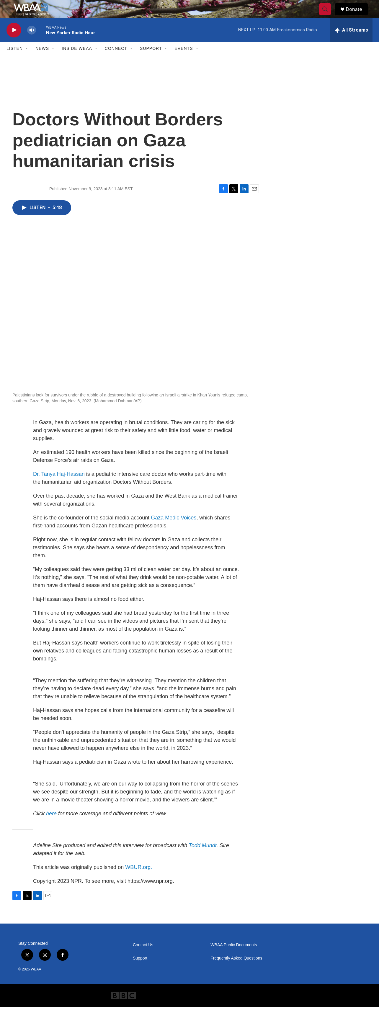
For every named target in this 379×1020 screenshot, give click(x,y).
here (51, 826)
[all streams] (351, 43)
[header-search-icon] (328, 16)
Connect (116, 61)
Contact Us (143, 957)
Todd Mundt (202, 858)
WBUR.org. (138, 880)
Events (183, 61)
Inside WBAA (77, 61)
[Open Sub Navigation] (27, 61)
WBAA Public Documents (233, 957)
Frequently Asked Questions (236, 971)
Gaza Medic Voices (173, 530)
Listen (14, 61)
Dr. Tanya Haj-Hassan (59, 487)
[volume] (32, 43)
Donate (357, 15)
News (42, 61)
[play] (14, 43)
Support (151, 61)
